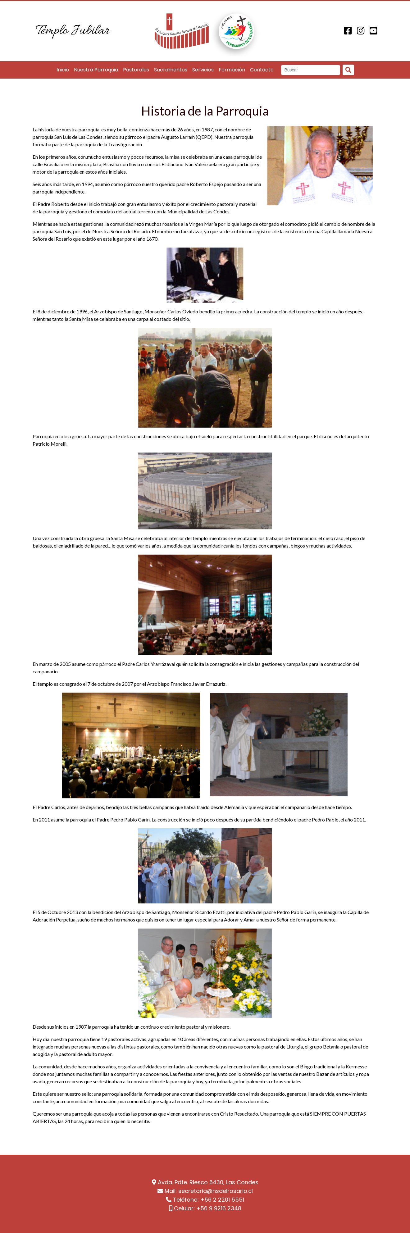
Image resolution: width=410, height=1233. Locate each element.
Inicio (63, 69)
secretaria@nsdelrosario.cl (215, 1191)
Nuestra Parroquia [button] (96, 69)
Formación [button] (232, 69)
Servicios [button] (203, 69)
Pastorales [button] (136, 69)
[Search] (310, 70)
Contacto (262, 69)
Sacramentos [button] (170, 69)
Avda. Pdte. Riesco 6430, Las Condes (208, 1182)
